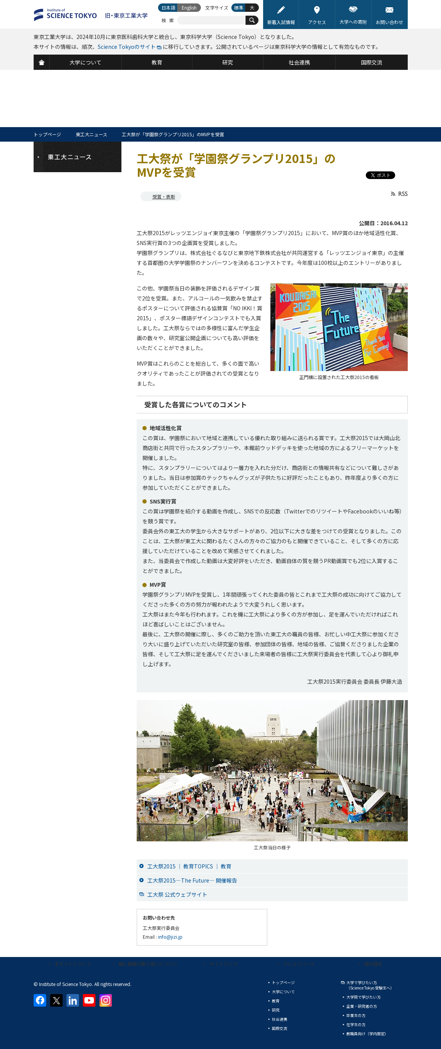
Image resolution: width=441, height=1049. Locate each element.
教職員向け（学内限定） (367, 1033)
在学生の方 (355, 1024)
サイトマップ (223, 963)
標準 (238, 7)
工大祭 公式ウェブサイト (177, 894)
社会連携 (279, 1019)
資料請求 (373, 963)
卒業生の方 (355, 1015)
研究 (275, 1010)
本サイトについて (73, 963)
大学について (283, 991)
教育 (275, 1001)
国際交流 (279, 1028)
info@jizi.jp (170, 936)
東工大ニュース (91, 134)
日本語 (168, 7)
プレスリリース (299, 963)
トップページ (47, 134)
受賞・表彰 (163, 196)
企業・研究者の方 (361, 1006)
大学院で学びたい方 (363, 997)
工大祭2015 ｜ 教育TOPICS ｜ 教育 (189, 866)
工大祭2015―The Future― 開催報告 (192, 880)
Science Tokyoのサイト (127, 46)
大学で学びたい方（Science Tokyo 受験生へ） (370, 985)
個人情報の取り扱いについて (148, 963)
